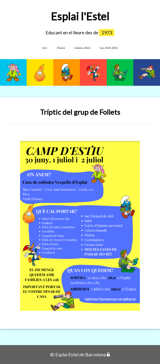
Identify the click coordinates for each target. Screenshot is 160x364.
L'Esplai (61, 47)
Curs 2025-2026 (109, 47)
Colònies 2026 (82, 47)
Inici (44, 47)
